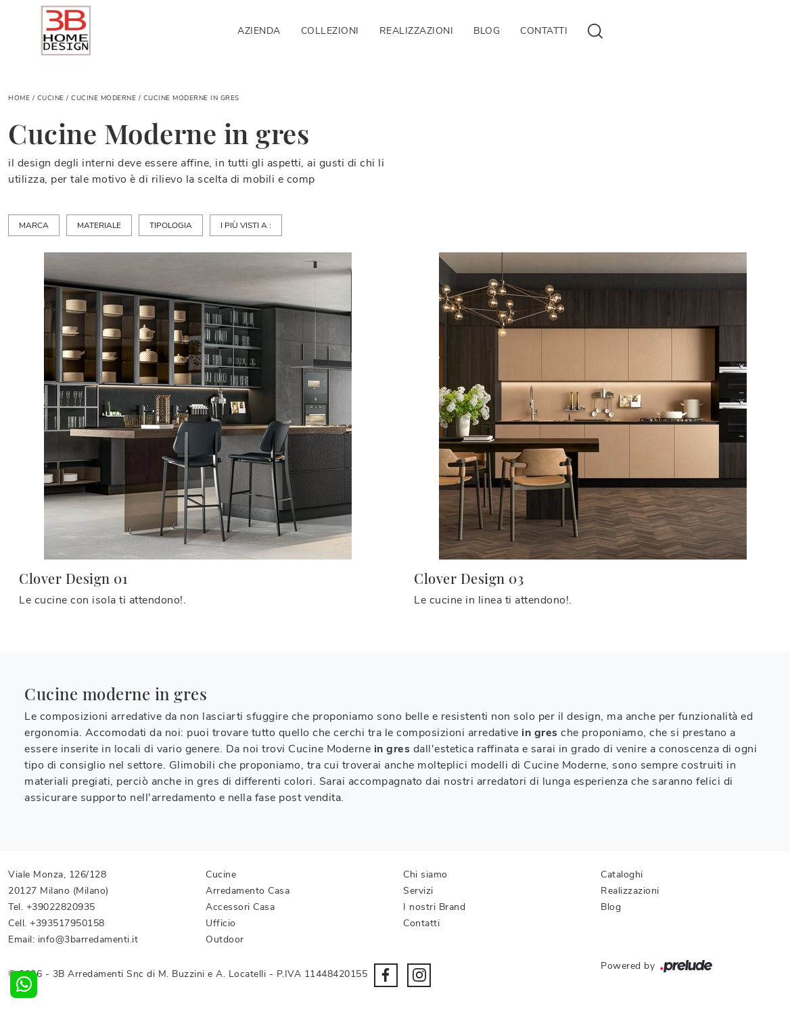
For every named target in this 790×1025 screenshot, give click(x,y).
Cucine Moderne (103, 98)
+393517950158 (67, 923)
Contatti (543, 30)
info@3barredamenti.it (88, 939)
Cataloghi (622, 874)
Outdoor (225, 939)
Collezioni (330, 30)
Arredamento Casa (247, 890)
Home (19, 98)
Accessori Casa (240, 907)
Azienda (259, 30)
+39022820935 (60, 907)
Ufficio (221, 923)
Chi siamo (425, 874)
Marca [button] (34, 225)
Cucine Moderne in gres (191, 98)
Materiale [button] (99, 225)
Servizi (418, 890)
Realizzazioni (416, 30)
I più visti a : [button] (245, 225)
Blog (486, 30)
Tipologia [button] (170, 225)
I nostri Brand (434, 907)
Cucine (50, 98)
